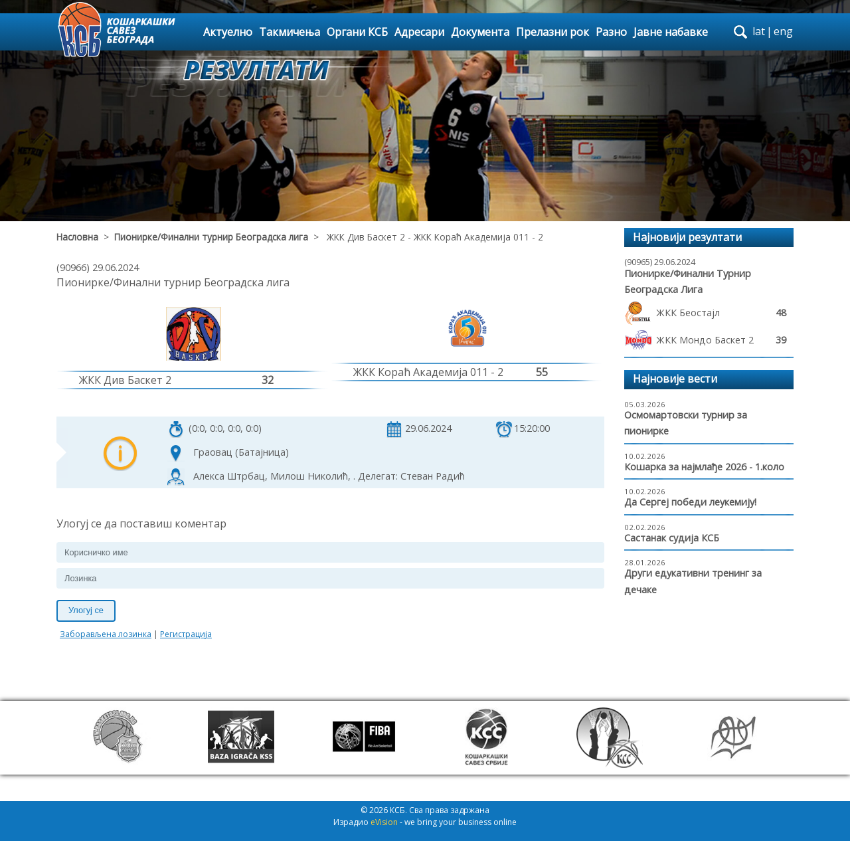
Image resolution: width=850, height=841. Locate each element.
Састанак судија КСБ (671, 537)
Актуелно (227, 32)
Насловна (77, 237)
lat (758, 31)
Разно (611, 32)
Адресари (419, 32)
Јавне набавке (671, 32)
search (740, 32)
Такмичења (289, 32)
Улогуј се (86, 610)
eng (783, 31)
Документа (480, 32)
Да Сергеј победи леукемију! (690, 502)
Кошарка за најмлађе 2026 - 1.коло (704, 466)
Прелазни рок (552, 32)
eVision (384, 822)
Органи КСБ (357, 32)
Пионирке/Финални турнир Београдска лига (211, 237)
